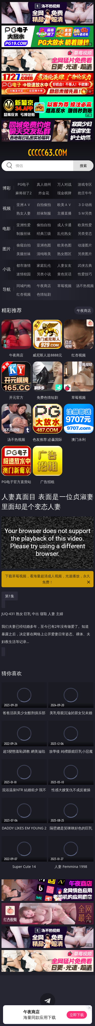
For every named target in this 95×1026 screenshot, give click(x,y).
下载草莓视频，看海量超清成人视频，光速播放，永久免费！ (48, 579)
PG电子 (23, 184)
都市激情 (23, 265)
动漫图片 (85, 245)
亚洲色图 (44, 245)
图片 (7, 249)
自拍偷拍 (44, 204)
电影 (7, 228)
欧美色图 (64, 245)
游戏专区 (85, 184)
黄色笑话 (64, 274)
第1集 (9, 596)
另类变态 (85, 233)
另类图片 (85, 253)
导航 (7, 289)
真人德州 (44, 184)
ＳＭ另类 (85, 213)
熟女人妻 (23, 213)
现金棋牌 (64, 193)
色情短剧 (44, 294)
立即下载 (77, 1014)
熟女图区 (64, 253)
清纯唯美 (44, 253)
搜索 (83, 165)
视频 (7, 208)
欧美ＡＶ (64, 204)
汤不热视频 (85, 285)
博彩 (7, 188)
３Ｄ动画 (85, 204)
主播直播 (64, 213)
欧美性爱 (85, 224)
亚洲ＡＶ (23, 204)
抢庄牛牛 (85, 193)
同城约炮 (23, 285)
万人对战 (64, 184)
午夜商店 (44, 285)
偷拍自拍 (44, 224)
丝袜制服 (44, 213)
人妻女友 (64, 265)
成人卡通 (64, 224)
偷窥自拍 (23, 245)
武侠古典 (85, 265)
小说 (7, 269)
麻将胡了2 (23, 193)
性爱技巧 (85, 274)
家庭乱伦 (44, 265)
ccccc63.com (47, 153)
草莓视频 (64, 285)
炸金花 (44, 193)
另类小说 (44, 274)
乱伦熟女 (64, 233)
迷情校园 (23, 274)
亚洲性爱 (23, 224)
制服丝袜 (23, 233)
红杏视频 (23, 294)
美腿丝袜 (23, 253)
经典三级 (44, 233)
